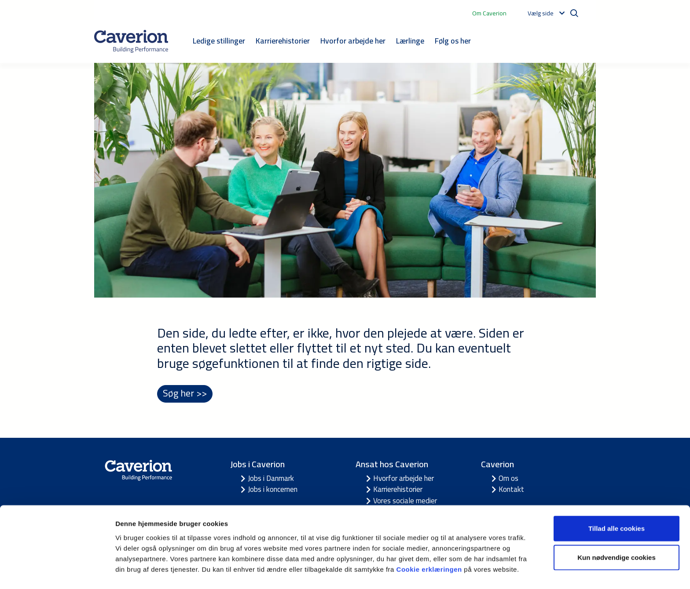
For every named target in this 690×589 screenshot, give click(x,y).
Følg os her (453, 40)
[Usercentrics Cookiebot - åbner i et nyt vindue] (56, 571)
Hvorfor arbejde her (352, 40)
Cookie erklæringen (430, 543)
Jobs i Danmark (271, 479)
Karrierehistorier (283, 40)
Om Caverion (489, 13)
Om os (508, 479)
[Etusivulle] (131, 41)
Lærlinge (410, 40)
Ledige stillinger (219, 40)
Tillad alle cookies (616, 502)
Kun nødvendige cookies (616, 531)
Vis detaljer (457, 571)
